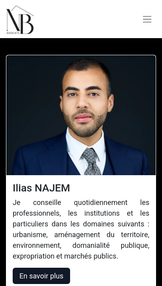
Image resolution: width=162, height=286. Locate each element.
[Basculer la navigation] (147, 19)
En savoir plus (41, 276)
